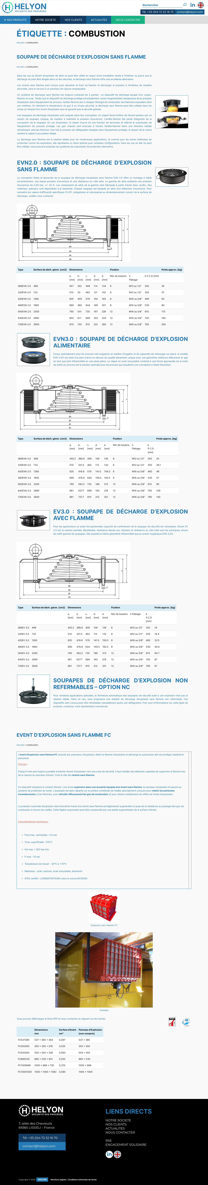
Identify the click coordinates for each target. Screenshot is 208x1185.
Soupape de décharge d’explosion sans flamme (81, 57)
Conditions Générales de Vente (82, 1180)
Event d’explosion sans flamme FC (64, 735)
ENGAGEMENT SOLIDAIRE (126, 1145)
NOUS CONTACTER (128, 19)
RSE (109, 1140)
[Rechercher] (185, 4)
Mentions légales (58, 1180)
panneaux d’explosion (82, 754)
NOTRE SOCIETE (45, 19)
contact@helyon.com (190, 11)
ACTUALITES (99, 19)
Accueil (20, 42)
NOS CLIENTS (73, 19)
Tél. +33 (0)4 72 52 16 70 (158, 11)
